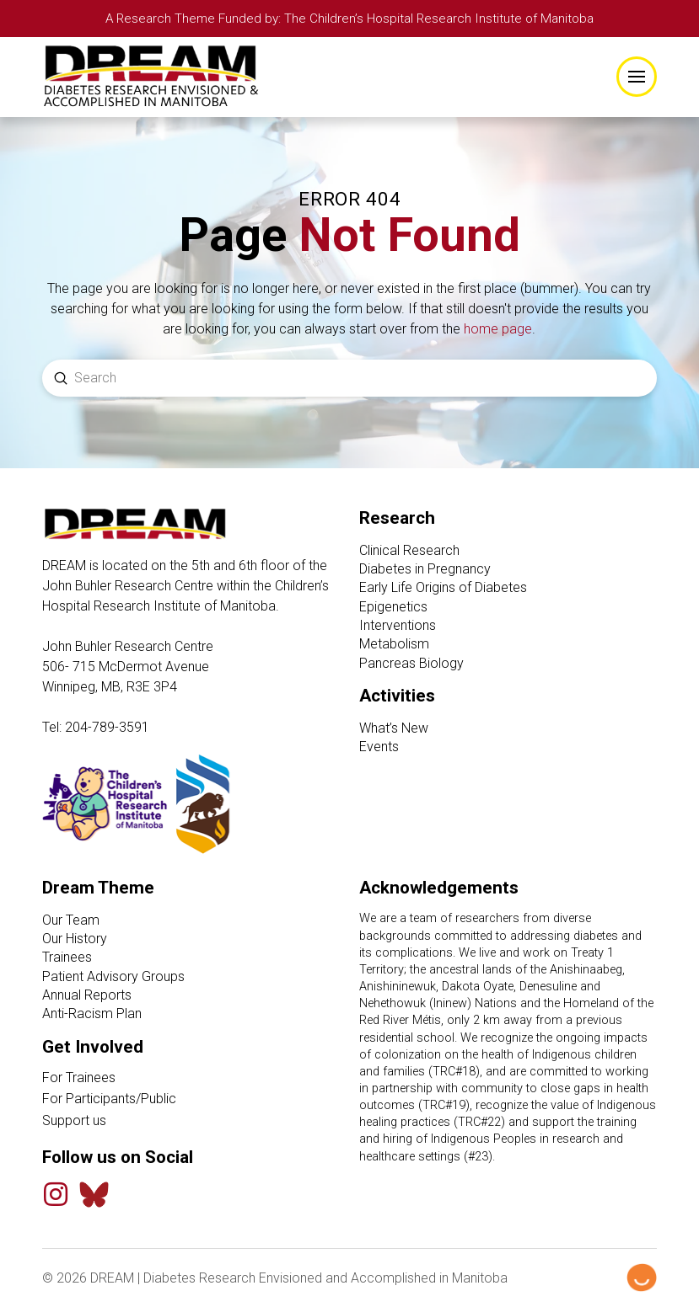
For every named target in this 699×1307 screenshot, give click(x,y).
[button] (636, 77)
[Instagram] (55, 1195)
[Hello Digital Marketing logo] (641, 1278)
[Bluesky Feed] (94, 1195)
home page (498, 331)
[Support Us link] (191, 1121)
